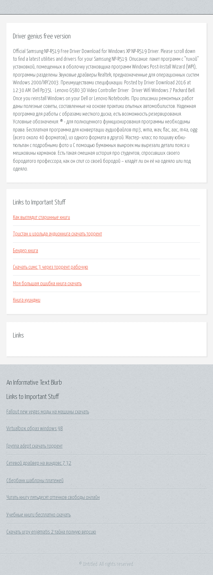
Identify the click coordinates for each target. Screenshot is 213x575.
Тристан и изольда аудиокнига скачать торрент (57, 233)
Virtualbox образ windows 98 (34, 428)
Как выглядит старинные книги (41, 217)
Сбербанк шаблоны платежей (35, 480)
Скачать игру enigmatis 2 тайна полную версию (51, 532)
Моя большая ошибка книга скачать (47, 283)
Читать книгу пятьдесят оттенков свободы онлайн (53, 497)
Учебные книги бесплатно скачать (38, 515)
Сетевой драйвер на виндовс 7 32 (38, 463)
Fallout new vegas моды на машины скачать (47, 411)
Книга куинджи (26, 300)
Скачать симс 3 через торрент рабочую (50, 267)
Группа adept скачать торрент (34, 446)
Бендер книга (25, 250)
